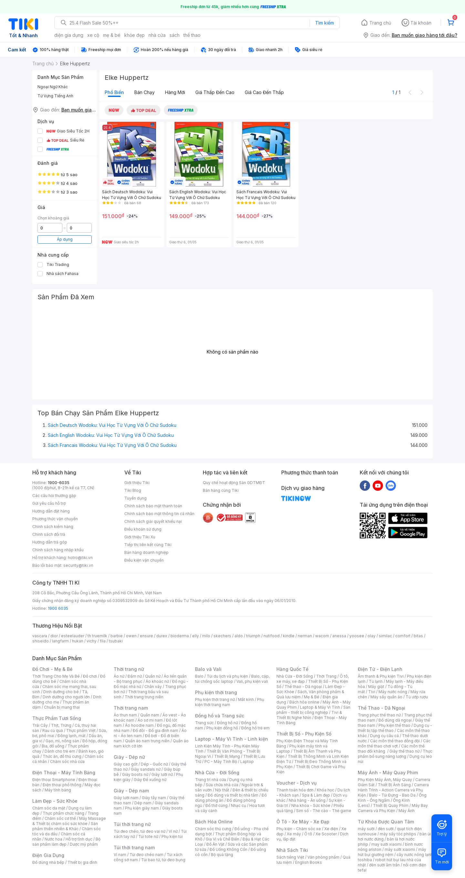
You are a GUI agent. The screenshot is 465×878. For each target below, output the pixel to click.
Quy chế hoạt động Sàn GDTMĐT (234, 482)
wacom (322, 635)
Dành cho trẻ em (60, 751)
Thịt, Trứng (61, 725)
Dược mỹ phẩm (84, 844)
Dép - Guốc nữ (154, 764)
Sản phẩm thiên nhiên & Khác (65, 826)
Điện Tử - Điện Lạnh (380, 669)
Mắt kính (246, 699)
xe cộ (93, 35)
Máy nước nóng (392, 691)
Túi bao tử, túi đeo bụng (163, 859)
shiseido (40, 641)
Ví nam (120, 854)
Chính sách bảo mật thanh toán (153, 505)
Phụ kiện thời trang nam (229, 702)
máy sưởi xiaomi (400, 849)
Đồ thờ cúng (216, 805)
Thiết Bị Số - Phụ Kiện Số (303, 733)
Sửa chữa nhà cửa (222, 784)
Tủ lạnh (376, 681)
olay (371, 635)
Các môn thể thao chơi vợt (394, 743)
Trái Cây (40, 725)
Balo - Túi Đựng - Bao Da (392, 795)
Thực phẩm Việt (81, 730)
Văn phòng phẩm (323, 857)
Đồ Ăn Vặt (215, 844)
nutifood (272, 635)
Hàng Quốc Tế (292, 669)
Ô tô (308, 833)
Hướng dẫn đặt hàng (51, 511)
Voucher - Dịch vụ (296, 783)
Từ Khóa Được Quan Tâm (386, 821)
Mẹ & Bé (311, 696)
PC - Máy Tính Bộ (220, 761)
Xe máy (294, 833)
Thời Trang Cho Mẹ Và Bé (56, 676)
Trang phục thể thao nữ (379, 715)
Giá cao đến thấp (264, 92)
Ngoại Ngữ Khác (52, 86)
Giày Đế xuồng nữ (150, 779)
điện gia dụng (68, 35)
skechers (222, 635)
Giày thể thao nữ (404, 751)
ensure (146, 635)
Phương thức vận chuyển (55, 518)
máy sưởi (366, 828)
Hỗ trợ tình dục (79, 839)
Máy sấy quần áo (386, 696)
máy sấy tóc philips (398, 833)
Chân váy (153, 686)
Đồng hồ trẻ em (255, 727)
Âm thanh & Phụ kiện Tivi (381, 676)
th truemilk (97, 635)
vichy (92, 641)
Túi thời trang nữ (132, 824)
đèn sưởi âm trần (384, 864)
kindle (288, 635)
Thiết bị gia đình (82, 862)
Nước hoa (53, 839)
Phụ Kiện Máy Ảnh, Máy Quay (385, 779)
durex (161, 635)
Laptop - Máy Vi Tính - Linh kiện (231, 739)
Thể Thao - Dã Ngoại (381, 708)
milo (206, 635)
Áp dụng (65, 239)
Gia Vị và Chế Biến (222, 839)
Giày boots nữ (135, 774)
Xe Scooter (326, 833)
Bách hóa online (304, 702)
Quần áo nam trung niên (147, 740)
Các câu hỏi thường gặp (54, 495)
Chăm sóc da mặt (48, 808)
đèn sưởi (386, 828)
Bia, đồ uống (53, 746)
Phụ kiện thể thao (394, 725)
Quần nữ (152, 676)
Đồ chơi (90, 676)
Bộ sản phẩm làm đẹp (66, 842)
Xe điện (331, 828)
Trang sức (204, 722)
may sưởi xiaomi (386, 844)
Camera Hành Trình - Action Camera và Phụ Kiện (393, 790)
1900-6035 (58, 482)
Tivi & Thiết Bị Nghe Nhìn (309, 715)
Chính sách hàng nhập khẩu (58, 549)
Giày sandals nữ (145, 769)
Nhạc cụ (238, 805)
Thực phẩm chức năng (63, 813)
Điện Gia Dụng (48, 855)
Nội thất (222, 790)
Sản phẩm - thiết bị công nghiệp (313, 710)
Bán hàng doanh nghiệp (146, 552)
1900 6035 (58, 608)
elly (195, 635)
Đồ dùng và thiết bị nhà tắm (233, 795)
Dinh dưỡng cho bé (61, 691)
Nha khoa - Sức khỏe (310, 805)
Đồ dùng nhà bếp (48, 862)
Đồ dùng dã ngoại (395, 720)
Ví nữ (173, 831)
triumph (253, 635)
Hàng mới (175, 92)
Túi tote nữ (148, 836)
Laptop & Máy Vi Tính (320, 707)
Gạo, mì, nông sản (62, 740)
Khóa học (325, 790)
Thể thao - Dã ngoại (303, 686)
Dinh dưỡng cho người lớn (66, 696)
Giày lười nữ (162, 774)
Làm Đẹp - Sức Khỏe (55, 801)
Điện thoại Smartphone (53, 779)
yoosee (356, 635)
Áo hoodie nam (139, 725)
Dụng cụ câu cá (384, 735)
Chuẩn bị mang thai (62, 707)
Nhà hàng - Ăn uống (307, 800)
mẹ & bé (111, 35)
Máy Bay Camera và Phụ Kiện (393, 808)
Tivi (371, 691)
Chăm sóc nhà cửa (67, 761)
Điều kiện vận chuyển (144, 560)
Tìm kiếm (324, 23)
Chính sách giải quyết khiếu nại (153, 521)
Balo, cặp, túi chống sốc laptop (232, 679)
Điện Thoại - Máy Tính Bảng (63, 772)
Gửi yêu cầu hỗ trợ (49, 503)
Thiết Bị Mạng (227, 756)
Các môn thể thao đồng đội (395, 740)
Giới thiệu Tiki (137, 482)
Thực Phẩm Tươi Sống (56, 718)
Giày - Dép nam (131, 790)
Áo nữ (119, 676)
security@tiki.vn (78, 565)
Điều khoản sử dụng (142, 529)
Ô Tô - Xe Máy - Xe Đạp (302, 821)
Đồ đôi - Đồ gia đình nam (155, 730)
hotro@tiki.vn (80, 557)
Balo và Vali (208, 669)
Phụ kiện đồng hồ (222, 727)
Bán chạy (144, 92)
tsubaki (116, 641)
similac (385, 635)
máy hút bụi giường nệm (392, 852)
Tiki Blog (132, 490)
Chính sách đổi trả (48, 534)
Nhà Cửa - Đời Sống (217, 772)
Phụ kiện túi (172, 836)
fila (103, 641)
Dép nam (142, 802)
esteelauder (72, 635)
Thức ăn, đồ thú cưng (62, 756)
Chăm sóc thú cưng (213, 828)
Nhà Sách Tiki (292, 850)
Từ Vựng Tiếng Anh (55, 95)
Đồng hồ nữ (227, 722)
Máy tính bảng (58, 790)
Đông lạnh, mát (71, 735)
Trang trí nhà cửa (210, 779)
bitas (418, 635)
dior (54, 635)
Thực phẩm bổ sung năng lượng (395, 754)
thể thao (192, 35)
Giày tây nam (154, 797)
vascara (39, 635)
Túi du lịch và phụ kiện (227, 676)
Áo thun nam (125, 715)
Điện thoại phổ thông (62, 784)
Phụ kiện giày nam (142, 808)
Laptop (247, 761)
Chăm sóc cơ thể (60, 818)
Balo (199, 676)
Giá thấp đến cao (214, 92)
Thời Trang (326, 676)
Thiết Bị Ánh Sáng (394, 784)
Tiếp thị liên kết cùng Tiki (147, 544)
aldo (238, 635)
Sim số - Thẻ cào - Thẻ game (323, 810)
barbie (116, 635)
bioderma (179, 635)
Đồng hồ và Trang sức (219, 715)
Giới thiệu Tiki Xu (139, 536)
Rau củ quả (52, 730)
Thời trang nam (131, 708)
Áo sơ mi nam (150, 720)
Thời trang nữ (129, 669)
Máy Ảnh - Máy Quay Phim (388, 772)
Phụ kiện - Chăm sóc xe (298, 828)
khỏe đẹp (134, 35)
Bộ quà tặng (222, 854)
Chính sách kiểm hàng (52, 526)
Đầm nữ (135, 676)
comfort (402, 635)
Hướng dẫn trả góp (49, 542)
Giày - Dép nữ (129, 757)
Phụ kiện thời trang (216, 692)
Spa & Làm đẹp (316, 795)
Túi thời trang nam (134, 847)
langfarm (60, 641)
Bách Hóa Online (214, 821)
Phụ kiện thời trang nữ (215, 699)
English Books (308, 862)
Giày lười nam (126, 797)
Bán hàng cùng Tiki (221, 490)
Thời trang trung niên (144, 696)
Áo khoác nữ (157, 681)
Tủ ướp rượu (417, 696)
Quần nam (149, 715)
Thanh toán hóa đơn (295, 790)
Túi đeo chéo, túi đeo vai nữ (139, 831)
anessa (339, 635)
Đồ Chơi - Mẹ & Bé (52, 669)
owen (131, 635)
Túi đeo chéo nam (146, 854)
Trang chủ (380, 23)
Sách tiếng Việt (290, 857)
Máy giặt (376, 686)
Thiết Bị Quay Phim (390, 805)
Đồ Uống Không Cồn (228, 849)
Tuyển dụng (135, 498)
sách (175, 35)
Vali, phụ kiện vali (252, 681)
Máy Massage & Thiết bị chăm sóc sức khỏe (69, 821)
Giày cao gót (126, 764)
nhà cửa (157, 35)
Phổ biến (114, 92)
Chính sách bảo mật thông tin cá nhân (159, 513)
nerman (305, 635)
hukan (77, 641)
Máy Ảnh (406, 810)
